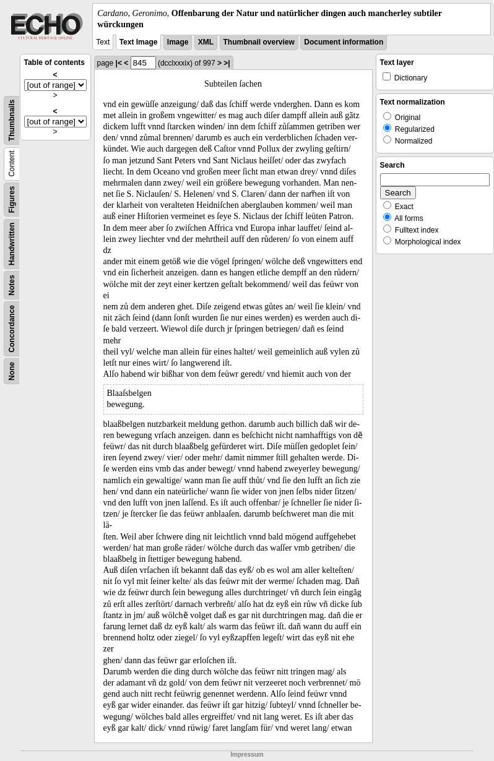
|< (119, 63)
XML (206, 42)
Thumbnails (11, 120)
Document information (343, 42)
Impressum (246, 754)
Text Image (138, 42)
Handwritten (11, 244)
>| (226, 63)
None (11, 371)
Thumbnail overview (259, 42)
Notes (11, 285)
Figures (11, 199)
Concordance (11, 329)
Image (178, 42)
